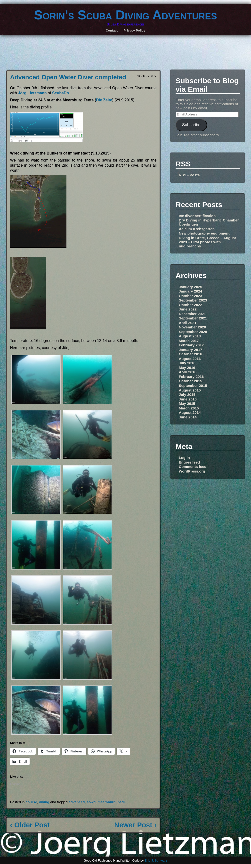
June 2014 (187, 417)
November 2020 (192, 327)
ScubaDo (60, 93)
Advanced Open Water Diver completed (68, 77)
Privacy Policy (134, 30)
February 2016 (191, 377)
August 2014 (190, 412)
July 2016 (187, 363)
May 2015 (187, 403)
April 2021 (187, 323)
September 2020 (193, 332)
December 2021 (192, 314)
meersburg (106, 802)
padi (121, 802)
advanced (77, 802)
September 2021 (193, 318)
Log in (184, 458)
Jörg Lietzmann (32, 93)
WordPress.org (192, 471)
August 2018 (190, 336)
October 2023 (190, 296)
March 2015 (189, 408)
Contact (112, 30)
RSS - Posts (189, 175)
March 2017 (189, 341)
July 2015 (187, 394)
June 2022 (187, 309)
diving (44, 802)
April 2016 (187, 372)
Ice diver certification (197, 216)
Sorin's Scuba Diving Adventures (125, 15)
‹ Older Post (29, 825)
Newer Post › (135, 825)
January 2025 (190, 287)
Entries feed (189, 462)
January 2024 (190, 291)
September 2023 (193, 300)
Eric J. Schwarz (156, 860)
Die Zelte (104, 100)
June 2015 (187, 399)
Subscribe (191, 124)
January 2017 (190, 350)
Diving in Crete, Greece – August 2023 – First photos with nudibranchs (207, 242)
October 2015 (190, 381)
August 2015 (190, 390)
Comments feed (192, 467)
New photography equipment (204, 233)
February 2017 (191, 345)
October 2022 (190, 305)
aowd (91, 802)
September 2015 (193, 385)
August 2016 (190, 359)
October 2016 (190, 354)
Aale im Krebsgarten (197, 229)
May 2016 (187, 368)
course (31, 802)
